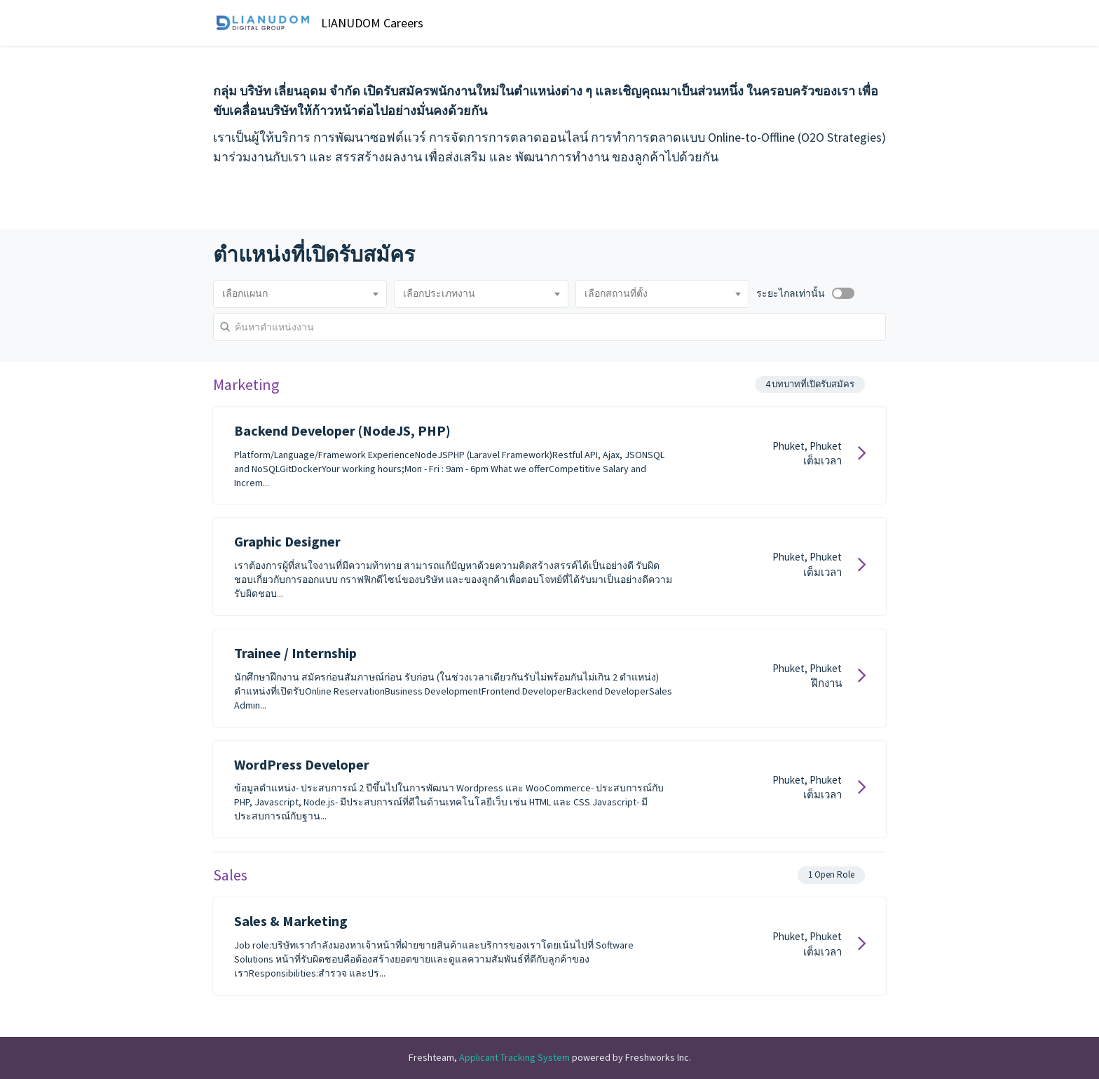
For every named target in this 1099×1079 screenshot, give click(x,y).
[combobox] (300, 294)
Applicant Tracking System (515, 1057)
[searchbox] (300, 294)
